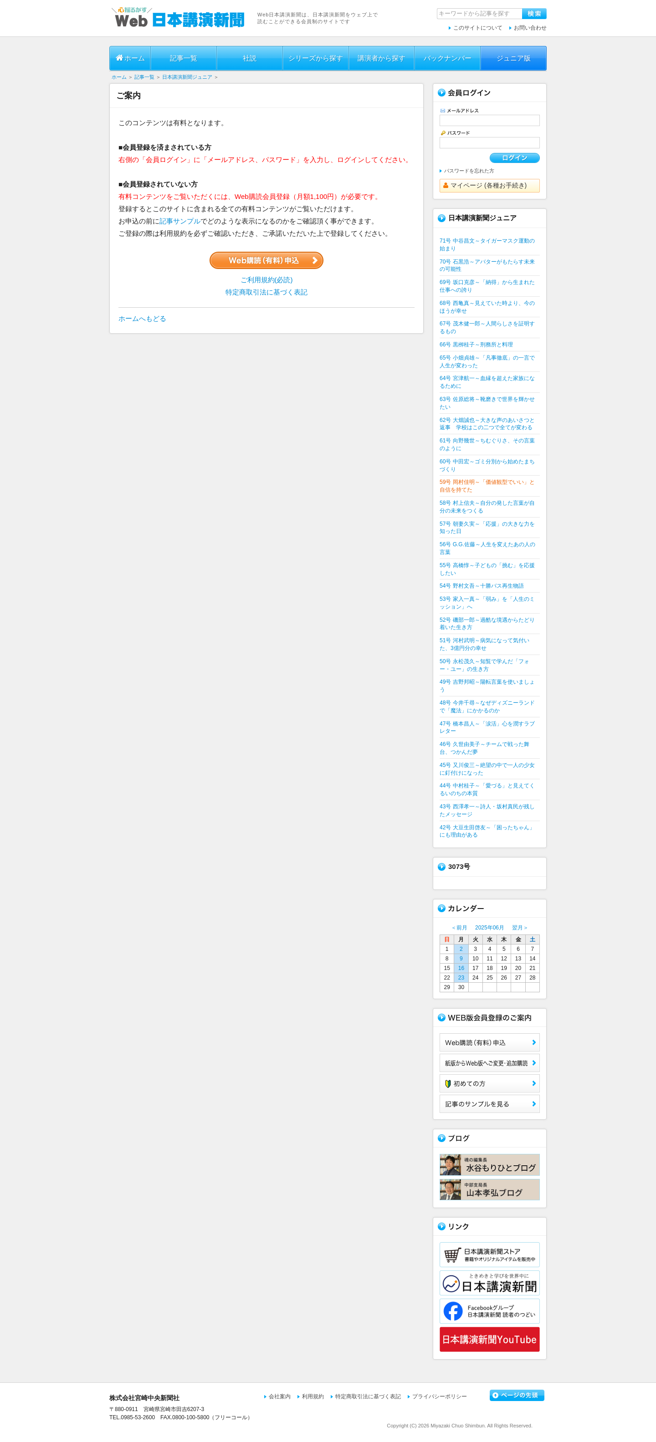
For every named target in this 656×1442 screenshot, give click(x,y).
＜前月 (459, 927)
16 (461, 968)
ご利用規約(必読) (267, 280)
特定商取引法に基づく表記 (267, 292)
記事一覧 (183, 58)
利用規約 (313, 1396)
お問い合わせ (530, 28)
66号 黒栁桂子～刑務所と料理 (476, 344)
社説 (249, 58)
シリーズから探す (315, 58)
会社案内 (280, 1396)
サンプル (490, 1104)
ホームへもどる (142, 318)
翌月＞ (520, 927)
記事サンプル (179, 221)
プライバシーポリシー (439, 1396)
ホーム (130, 58)
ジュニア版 (514, 58)
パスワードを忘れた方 (469, 170)
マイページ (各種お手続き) (485, 185)
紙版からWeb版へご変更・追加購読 (490, 1063)
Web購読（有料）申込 (490, 1042)
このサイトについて (477, 28)
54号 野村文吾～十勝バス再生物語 (482, 586)
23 (461, 978)
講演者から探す (381, 58)
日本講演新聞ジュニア (187, 77)
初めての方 (490, 1083)
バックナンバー (448, 58)
